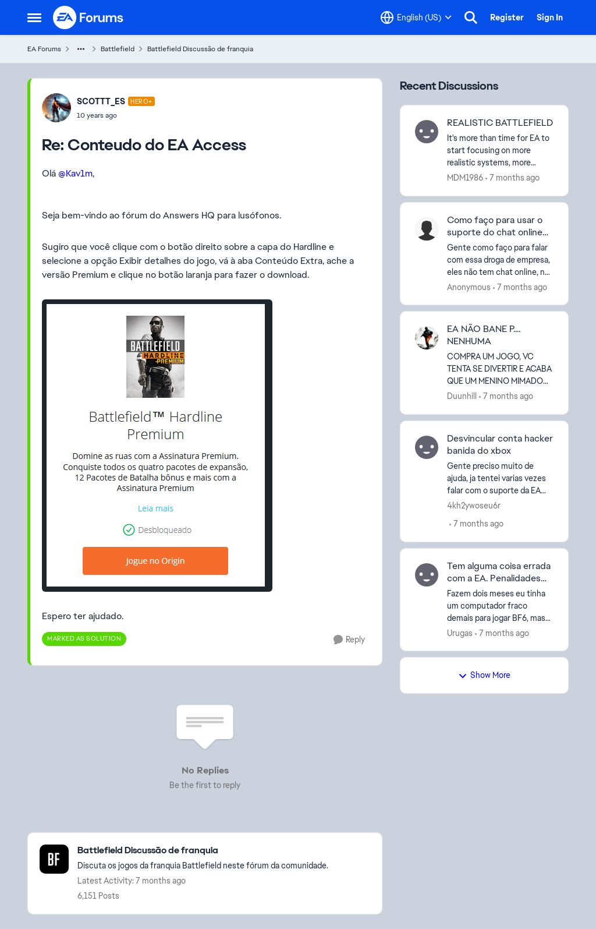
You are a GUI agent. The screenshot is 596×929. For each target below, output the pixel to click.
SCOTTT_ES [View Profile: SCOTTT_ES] (101, 101)
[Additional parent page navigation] (81, 49)
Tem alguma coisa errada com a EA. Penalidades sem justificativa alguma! (499, 572)
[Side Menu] (34, 17)
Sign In (550, 17)
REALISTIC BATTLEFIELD (500, 123)
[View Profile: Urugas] (426, 575)
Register (507, 17)
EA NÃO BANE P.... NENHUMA (483, 335)
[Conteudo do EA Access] (116, 115)
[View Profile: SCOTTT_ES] (56, 107)
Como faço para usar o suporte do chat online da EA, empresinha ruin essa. (494, 226)
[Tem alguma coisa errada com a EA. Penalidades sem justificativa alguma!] (500, 605)
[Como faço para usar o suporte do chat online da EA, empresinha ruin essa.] (500, 259)
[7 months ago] (512, 178)
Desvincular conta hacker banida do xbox (500, 445)
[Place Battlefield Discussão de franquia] (202, 851)
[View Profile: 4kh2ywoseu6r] (426, 447)
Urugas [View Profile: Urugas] (460, 632)
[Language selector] (416, 17)
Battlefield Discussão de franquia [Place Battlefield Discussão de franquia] (200, 49)
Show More (484, 675)
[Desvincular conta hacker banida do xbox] (500, 478)
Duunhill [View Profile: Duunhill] (462, 396)
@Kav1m (75, 173)
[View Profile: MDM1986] (426, 131)
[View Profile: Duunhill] (426, 337)
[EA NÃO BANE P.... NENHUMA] (500, 369)
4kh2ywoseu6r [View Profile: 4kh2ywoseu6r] (474, 505)
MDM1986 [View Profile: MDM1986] (465, 177)
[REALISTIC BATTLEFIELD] (500, 150)
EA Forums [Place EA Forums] (44, 49)
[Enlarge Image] (204, 445)
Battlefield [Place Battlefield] (117, 49)
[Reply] (349, 640)
